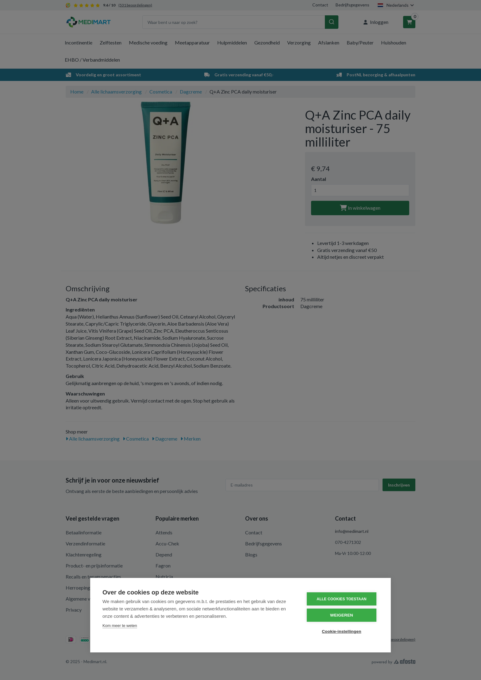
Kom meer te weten (119, 625)
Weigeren (341, 615)
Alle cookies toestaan (341, 599)
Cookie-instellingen (341, 631)
